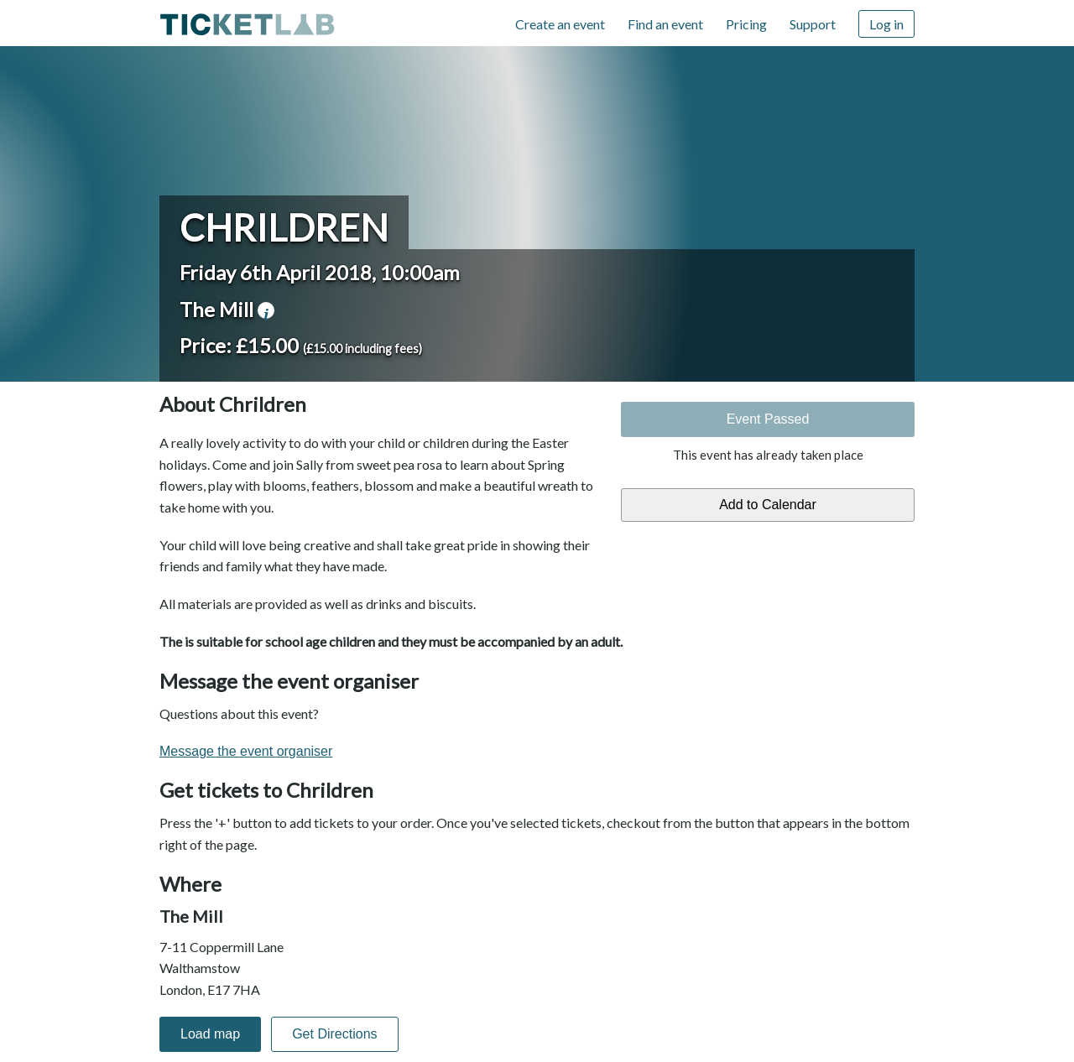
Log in (886, 24)
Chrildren (284, 227)
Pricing (746, 24)
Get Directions (334, 1034)
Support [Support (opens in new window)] (813, 24)
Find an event (665, 24)
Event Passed (768, 419)
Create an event (560, 24)
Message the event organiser (245, 751)
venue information (266, 310)
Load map (210, 1034)
